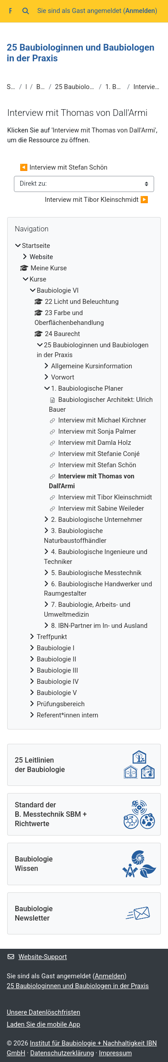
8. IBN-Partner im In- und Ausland (99, 626)
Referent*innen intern (67, 715)
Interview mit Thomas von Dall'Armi (147, 87)
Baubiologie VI (40, 87)
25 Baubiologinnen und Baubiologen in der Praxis (75, 87)
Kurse (38, 279)
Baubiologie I (55, 648)
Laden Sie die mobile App (43, 1024)
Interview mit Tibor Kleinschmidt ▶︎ (96, 200)
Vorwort (62, 377)
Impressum (115, 1053)
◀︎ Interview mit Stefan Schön (64, 167)
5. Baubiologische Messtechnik (96, 573)
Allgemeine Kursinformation (91, 366)
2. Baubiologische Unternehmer (96, 520)
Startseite (11, 87)
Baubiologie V (57, 693)
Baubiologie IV (57, 682)
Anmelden (140, 11)
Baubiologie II (56, 659)
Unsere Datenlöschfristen (43, 1012)
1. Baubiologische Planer (114, 87)
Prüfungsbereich (61, 704)
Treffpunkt (52, 637)
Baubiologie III (57, 670)
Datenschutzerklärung (62, 1053)
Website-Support (37, 957)
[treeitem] (84, 480)
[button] (25, 11)
